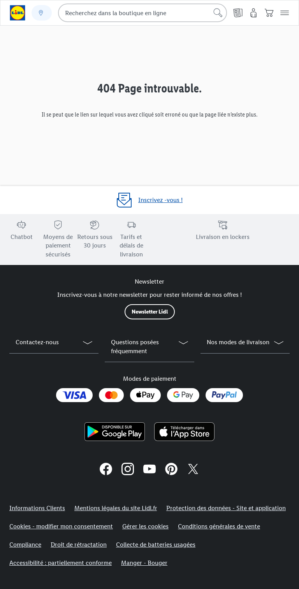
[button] (284, 12)
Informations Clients (37, 508)
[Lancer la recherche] (218, 13)
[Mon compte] (253, 12)
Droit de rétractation (79, 544)
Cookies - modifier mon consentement (61, 526)
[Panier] (269, 12)
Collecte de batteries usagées (155, 544)
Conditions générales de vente (219, 526)
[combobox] (142, 12)
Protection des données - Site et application (226, 508)
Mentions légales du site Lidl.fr (115, 508)
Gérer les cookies (145, 526)
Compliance (25, 544)
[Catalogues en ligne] (238, 12)
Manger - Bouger (144, 562)
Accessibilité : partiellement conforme (60, 562)
